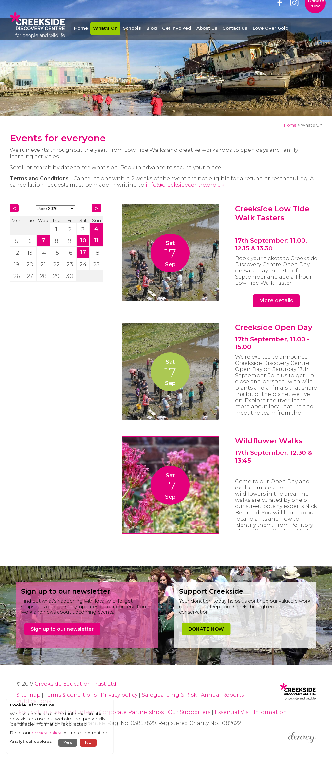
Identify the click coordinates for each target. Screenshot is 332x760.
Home (290, 125)
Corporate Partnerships (131, 712)
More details (276, 300)
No (88, 742)
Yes (67, 742)
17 (83, 251)
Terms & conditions (71, 695)
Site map (28, 695)
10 (83, 240)
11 (96, 240)
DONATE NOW (206, 629)
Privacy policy (119, 695)
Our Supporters (190, 712)
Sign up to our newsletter (62, 629)
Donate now (316, 14)
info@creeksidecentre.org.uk (185, 185)
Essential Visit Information (251, 712)
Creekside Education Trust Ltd (75, 684)
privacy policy (46, 732)
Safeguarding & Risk (169, 695)
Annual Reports (223, 695)
